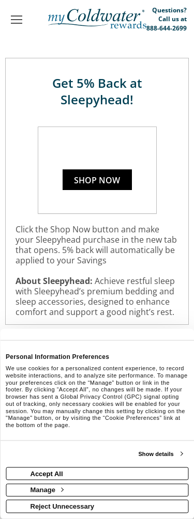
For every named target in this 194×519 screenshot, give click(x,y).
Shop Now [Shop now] (97, 180)
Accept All (47, 473)
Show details (155, 454)
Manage (47, 490)
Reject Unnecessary (63, 506)
